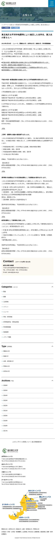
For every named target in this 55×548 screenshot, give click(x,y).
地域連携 (5, 332)
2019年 (5, 420)
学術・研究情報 (7, 317)
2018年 (5, 425)
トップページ (5, 24)
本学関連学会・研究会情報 (11, 322)
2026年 (5, 385)
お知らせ (12, 24)
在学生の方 (31, 43)
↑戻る (3, 128)
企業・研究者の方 (8, 361)
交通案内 (3, 534)
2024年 (5, 395)
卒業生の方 (6, 366)
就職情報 (36, 532)
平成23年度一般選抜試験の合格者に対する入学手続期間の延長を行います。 (26, 62)
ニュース (15, 43)
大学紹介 (3, 532)
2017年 (5, 431)
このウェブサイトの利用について (21, 442)
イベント (5, 307)
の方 (4, 529)
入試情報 (5, 301)
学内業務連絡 (46, 43)
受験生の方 (22, 43)
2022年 (5, 405)
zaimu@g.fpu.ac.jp (13, 272)
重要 (4, 296)
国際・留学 (50, 532)
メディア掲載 (7, 337)
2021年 (5, 410)
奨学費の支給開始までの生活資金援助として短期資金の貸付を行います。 (25, 67)
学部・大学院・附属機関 (14, 532)
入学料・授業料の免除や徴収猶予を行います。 (16, 65)
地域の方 (38, 43)
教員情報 (43, 532)
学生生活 (30, 532)
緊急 (4, 291)
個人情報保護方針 (37, 442)
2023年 (5, 400)
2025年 (5, 390)
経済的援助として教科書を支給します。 (14, 70)
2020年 (5, 415)
